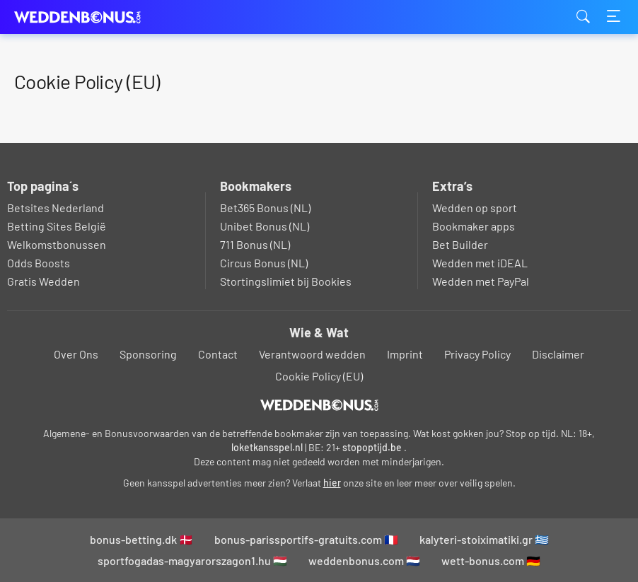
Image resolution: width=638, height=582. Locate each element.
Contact (218, 354)
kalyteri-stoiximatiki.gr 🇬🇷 (484, 539)
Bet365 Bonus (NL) (265, 207)
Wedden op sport (474, 207)
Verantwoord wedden (312, 354)
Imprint (405, 354)
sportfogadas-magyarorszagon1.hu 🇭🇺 (192, 560)
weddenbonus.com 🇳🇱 (364, 560)
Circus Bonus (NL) (264, 262)
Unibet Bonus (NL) (264, 226)
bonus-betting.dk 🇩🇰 (141, 539)
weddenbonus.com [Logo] (85, 17)
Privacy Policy (477, 354)
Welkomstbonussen (56, 244)
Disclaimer (558, 354)
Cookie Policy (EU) (319, 376)
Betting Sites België (56, 226)
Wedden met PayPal (480, 281)
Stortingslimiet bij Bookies (286, 281)
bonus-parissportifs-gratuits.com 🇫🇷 (306, 539)
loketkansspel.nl (267, 447)
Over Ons (76, 354)
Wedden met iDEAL (480, 262)
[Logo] (319, 405)
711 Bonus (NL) (255, 244)
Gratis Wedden (43, 281)
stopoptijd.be (372, 447)
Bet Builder (460, 244)
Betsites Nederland (55, 207)
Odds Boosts (38, 262)
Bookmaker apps (473, 226)
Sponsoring (148, 354)
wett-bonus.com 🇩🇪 (490, 560)
